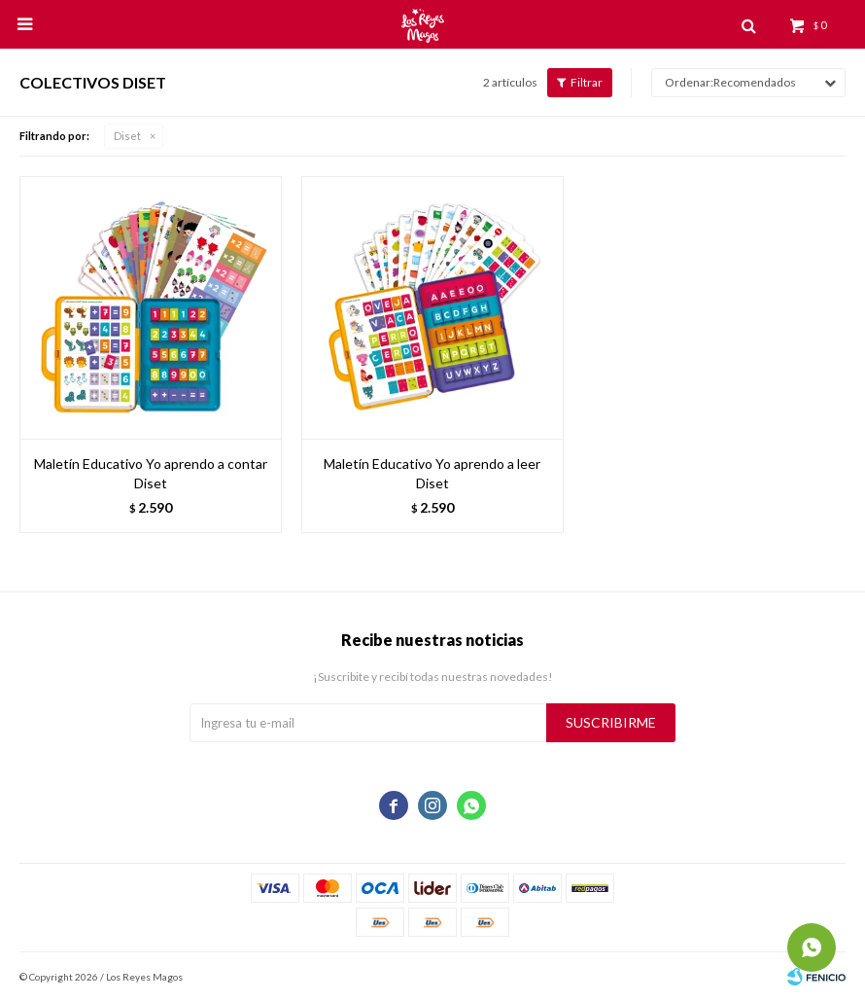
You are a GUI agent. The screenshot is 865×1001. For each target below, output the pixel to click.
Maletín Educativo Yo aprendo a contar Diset (150, 473)
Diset (127, 135)
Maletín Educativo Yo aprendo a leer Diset (432, 473)
